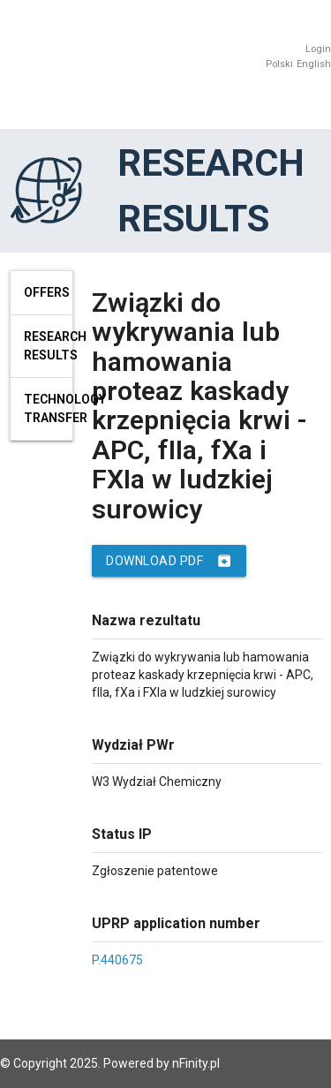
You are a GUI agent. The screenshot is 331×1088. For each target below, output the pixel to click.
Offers (47, 292)
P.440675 (117, 960)
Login (318, 49)
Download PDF (169, 561)
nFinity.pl (196, 1063)
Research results (48, 345)
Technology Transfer (48, 408)
